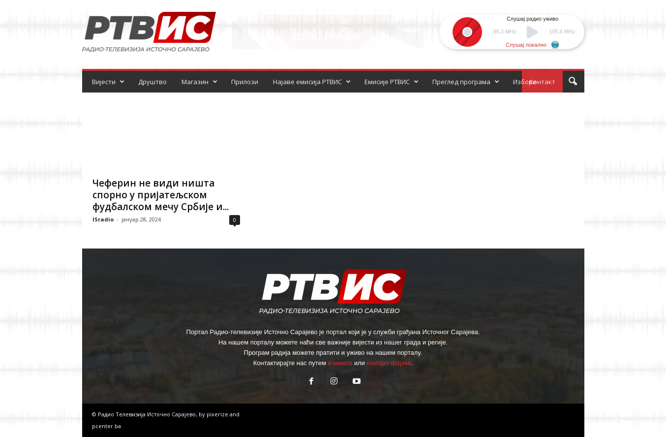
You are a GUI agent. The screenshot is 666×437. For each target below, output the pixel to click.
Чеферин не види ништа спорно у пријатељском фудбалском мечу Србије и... (160, 195)
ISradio (103, 219)
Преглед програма (465, 82)
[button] (572, 82)
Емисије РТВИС (391, 82)
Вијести (108, 82)
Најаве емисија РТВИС (312, 82)
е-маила (340, 363)
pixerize (218, 414)
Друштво (152, 81)
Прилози (244, 81)
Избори (525, 81)
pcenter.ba (106, 426)
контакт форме (389, 363)
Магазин (199, 82)
